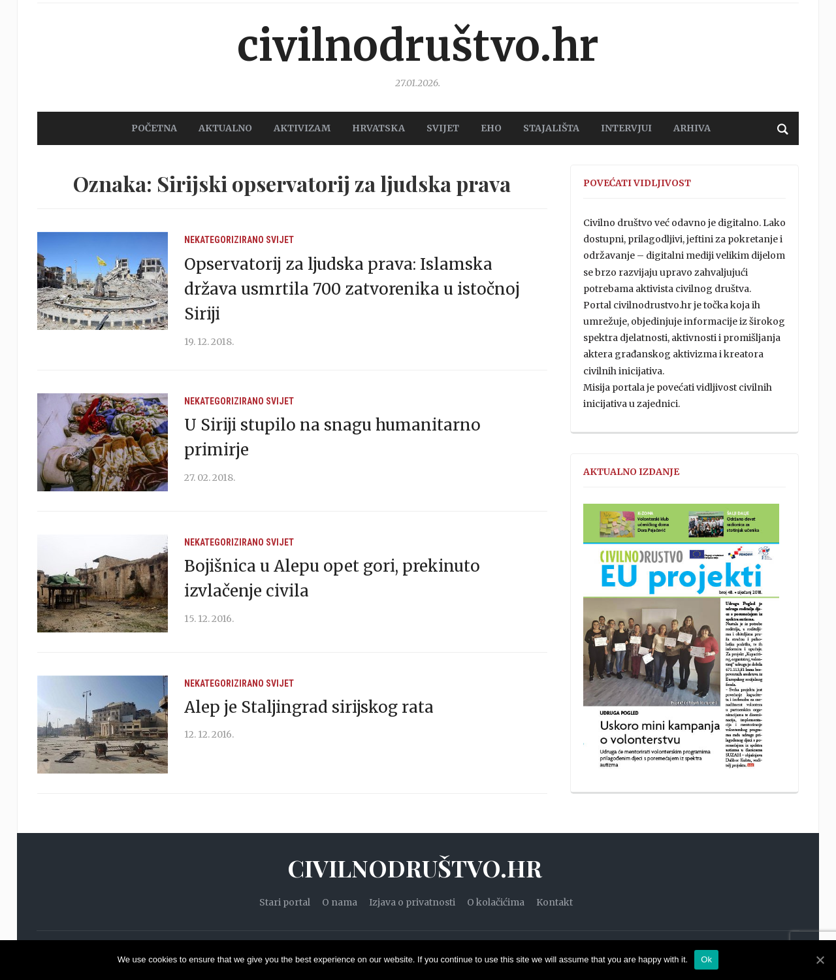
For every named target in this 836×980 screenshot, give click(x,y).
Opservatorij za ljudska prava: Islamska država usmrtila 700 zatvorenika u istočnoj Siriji (352, 289)
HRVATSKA (378, 128)
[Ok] (819, 959)
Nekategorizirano (224, 240)
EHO (491, 128)
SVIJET (442, 128)
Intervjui (626, 128)
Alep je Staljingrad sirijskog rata (309, 707)
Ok (706, 959)
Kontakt (554, 902)
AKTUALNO (225, 128)
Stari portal (284, 902)
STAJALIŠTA (551, 128)
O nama (339, 902)
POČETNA (154, 128)
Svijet (280, 240)
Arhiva (692, 128)
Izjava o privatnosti (412, 902)
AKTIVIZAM (302, 128)
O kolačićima (495, 902)
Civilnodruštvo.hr (418, 46)
